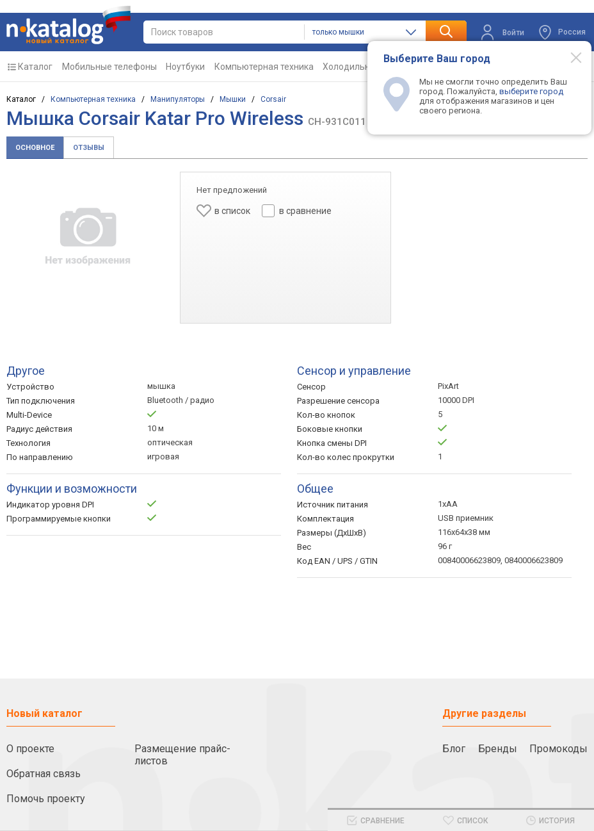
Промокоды (558, 749)
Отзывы (88, 148)
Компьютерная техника (264, 67)
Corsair (273, 99)
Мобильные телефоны (109, 67)
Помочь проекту (45, 799)
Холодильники (354, 67)
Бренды (497, 749)
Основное (34, 148)
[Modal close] (569, 57)
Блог (453, 749)
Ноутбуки (185, 67)
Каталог (35, 67)
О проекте (30, 749)
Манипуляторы (177, 99)
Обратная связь (43, 774)
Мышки (233, 99)
